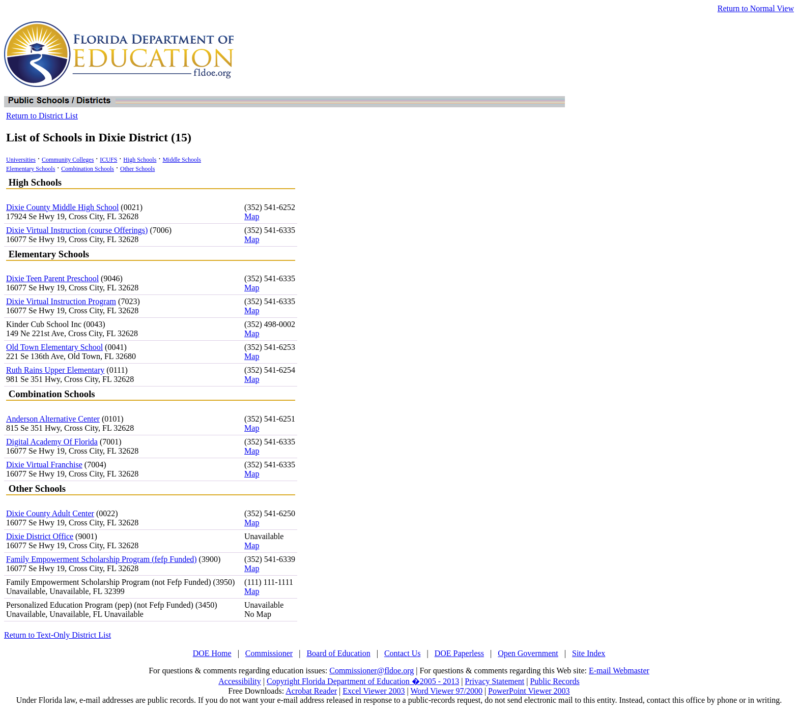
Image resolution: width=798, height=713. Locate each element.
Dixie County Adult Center (50, 513)
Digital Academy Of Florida (52, 441)
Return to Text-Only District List (57, 635)
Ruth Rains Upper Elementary (55, 370)
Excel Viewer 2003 (374, 691)
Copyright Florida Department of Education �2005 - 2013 (363, 681)
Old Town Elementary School (54, 347)
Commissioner (269, 653)
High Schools (139, 159)
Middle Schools (181, 159)
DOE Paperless (459, 653)
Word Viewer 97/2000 (446, 691)
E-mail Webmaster (619, 670)
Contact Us (402, 653)
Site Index (588, 653)
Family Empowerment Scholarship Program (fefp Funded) (101, 559)
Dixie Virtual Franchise (44, 464)
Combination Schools (87, 168)
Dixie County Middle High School (62, 207)
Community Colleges (68, 159)
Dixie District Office (39, 536)
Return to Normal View (756, 8)
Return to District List (42, 115)
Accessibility (239, 681)
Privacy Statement (494, 681)
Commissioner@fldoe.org (371, 670)
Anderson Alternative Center (53, 418)
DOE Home (212, 653)
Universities (21, 159)
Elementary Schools (30, 168)
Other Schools (137, 168)
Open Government (528, 653)
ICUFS (108, 159)
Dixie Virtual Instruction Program (61, 301)
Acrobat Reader (311, 691)
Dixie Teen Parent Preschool (52, 278)
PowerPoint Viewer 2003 (529, 691)
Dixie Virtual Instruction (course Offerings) (77, 230)
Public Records (554, 681)
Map (251, 216)
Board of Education (338, 653)
